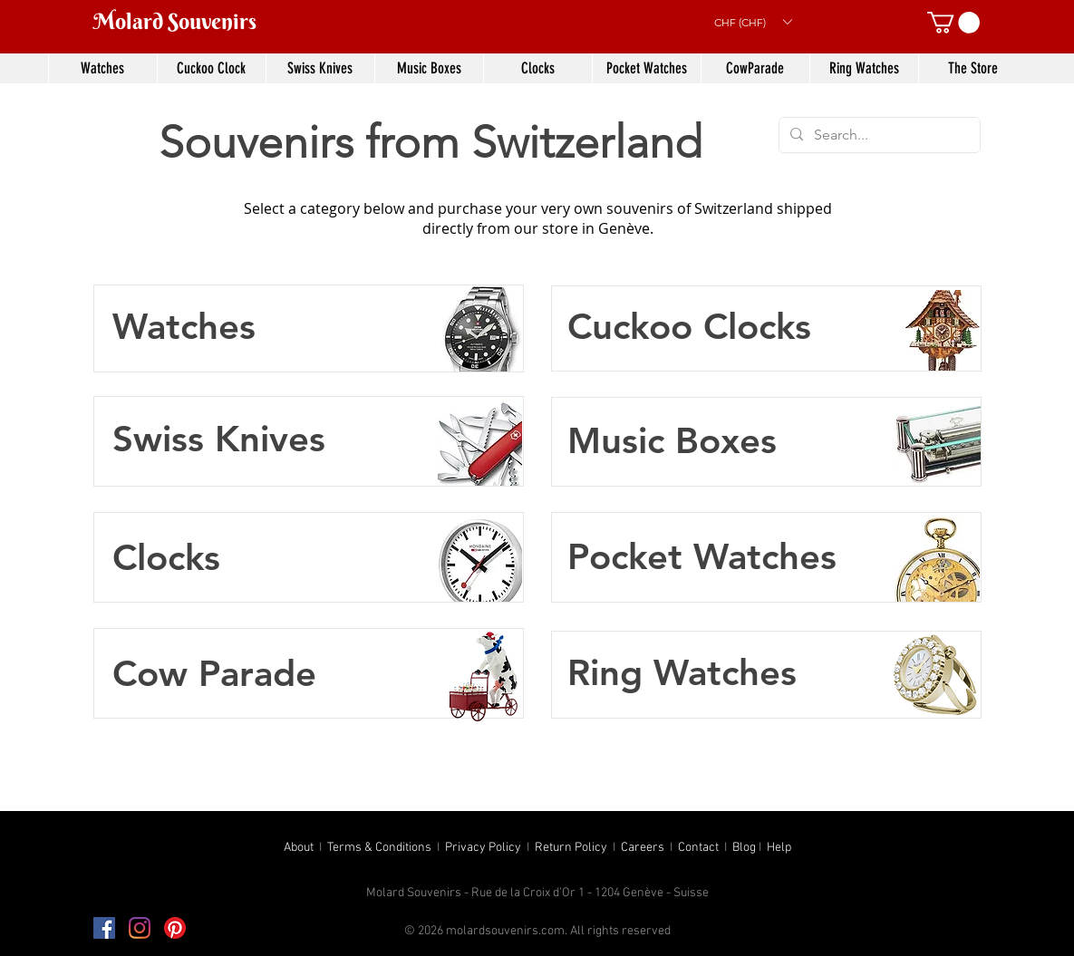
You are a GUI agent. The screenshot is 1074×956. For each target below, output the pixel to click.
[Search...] (878, 135)
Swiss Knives (218, 438)
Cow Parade (214, 673)
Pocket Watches (702, 556)
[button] (752, 21)
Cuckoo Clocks (689, 326)
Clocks (166, 557)
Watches (184, 326)
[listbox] (752, 21)
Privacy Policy (483, 847)
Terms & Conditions (379, 847)
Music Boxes (672, 440)
